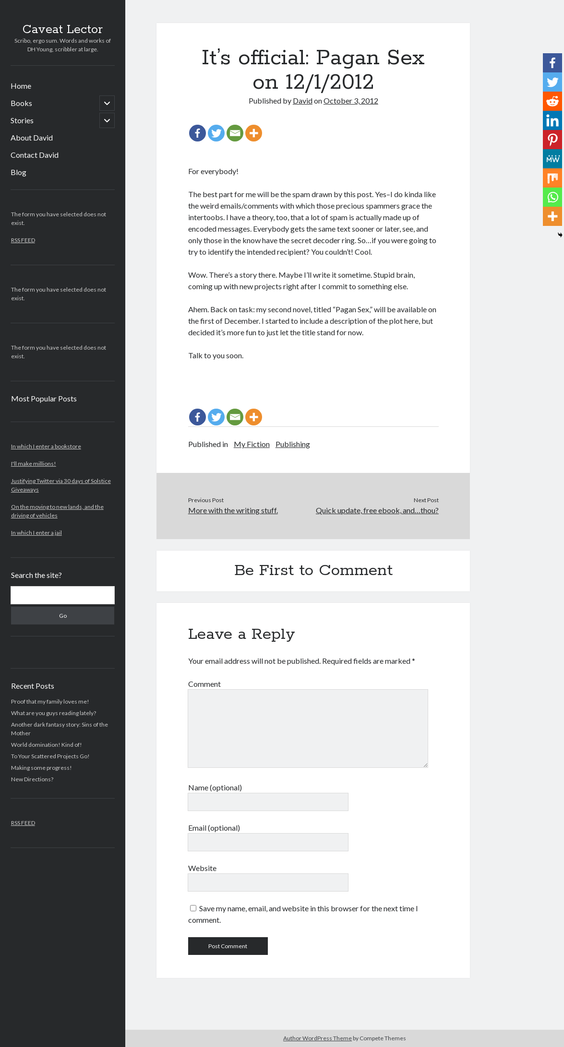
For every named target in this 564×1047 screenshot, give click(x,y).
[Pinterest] (552, 139)
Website (202, 867)
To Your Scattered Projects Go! (50, 756)
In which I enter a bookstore (46, 446)
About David (32, 137)
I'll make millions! (33, 463)
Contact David (35, 154)
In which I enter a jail (36, 532)
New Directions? (32, 779)
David (302, 100)
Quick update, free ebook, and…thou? (377, 510)
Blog (18, 171)
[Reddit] (552, 101)
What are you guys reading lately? (53, 713)
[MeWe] (552, 158)
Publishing (293, 443)
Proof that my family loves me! (50, 701)
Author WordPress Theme (317, 1038)
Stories (22, 120)
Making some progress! (41, 767)
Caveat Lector (63, 29)
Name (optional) (215, 787)
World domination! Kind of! (46, 744)
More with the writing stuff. (233, 510)
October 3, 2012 (351, 100)
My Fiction (252, 443)
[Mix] (552, 178)
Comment (204, 683)
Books (21, 102)
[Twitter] (216, 133)
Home (21, 85)
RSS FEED (23, 240)
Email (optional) (214, 827)
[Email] (235, 133)
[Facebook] (197, 133)
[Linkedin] (552, 120)
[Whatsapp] (552, 197)
